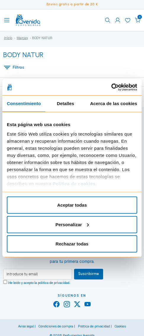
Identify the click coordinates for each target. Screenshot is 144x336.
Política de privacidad (94, 326)
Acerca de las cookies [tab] (113, 103)
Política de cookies (74, 183)
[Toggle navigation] (6, 20)
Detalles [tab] (65, 103)
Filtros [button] (14, 67)
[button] (138, 20)
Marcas (22, 38)
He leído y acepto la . (39, 283)
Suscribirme (88, 273)
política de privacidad (53, 283)
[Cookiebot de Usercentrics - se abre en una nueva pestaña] (111, 87)
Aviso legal (26, 326)
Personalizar (72, 224)
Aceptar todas (72, 205)
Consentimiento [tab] (24, 103)
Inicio (8, 38)
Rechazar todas (72, 243)
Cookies (120, 326)
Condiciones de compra (56, 326)
